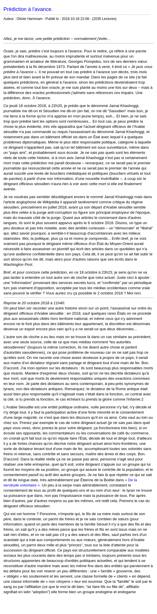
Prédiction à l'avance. (28, 9)
